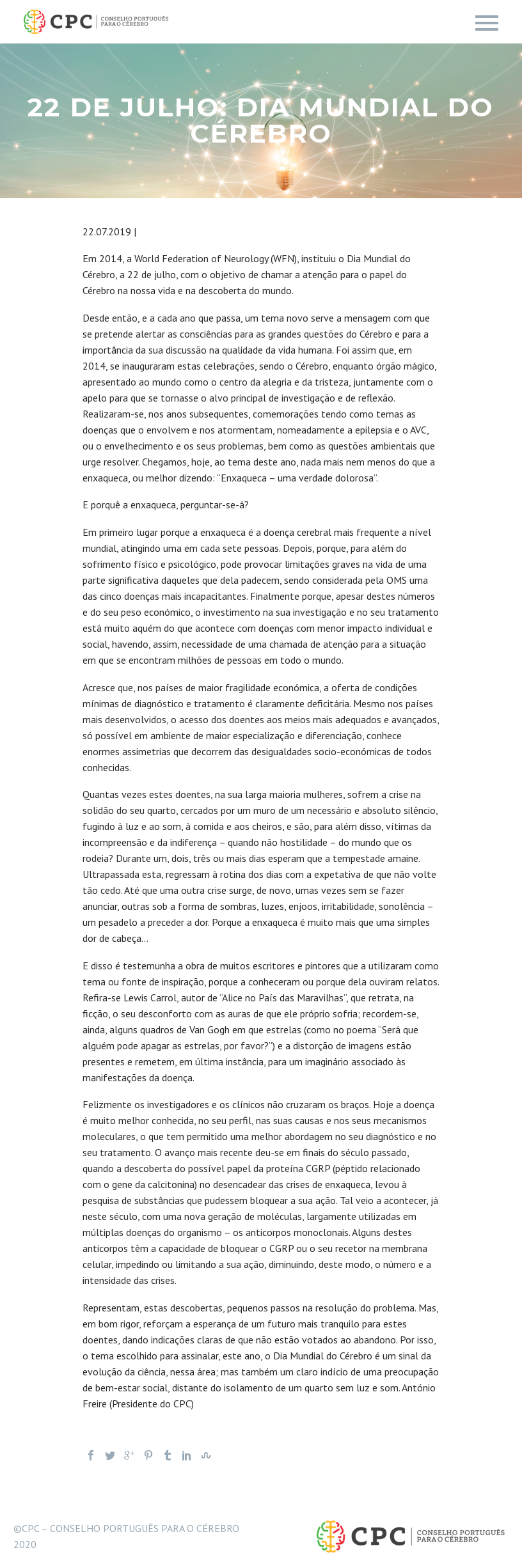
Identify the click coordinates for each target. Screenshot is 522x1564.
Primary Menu (486, 23)
